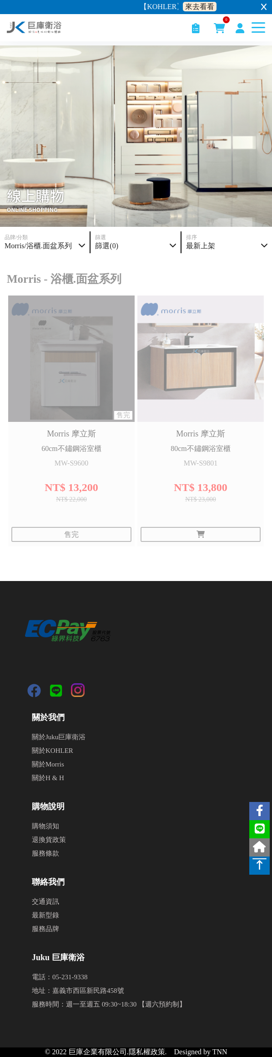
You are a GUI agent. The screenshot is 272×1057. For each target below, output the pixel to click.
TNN (219, 1052)
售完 (71, 534)
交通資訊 (45, 901)
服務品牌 (45, 928)
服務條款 (45, 853)
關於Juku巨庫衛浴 (59, 737)
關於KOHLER (52, 750)
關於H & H (48, 777)
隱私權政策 (147, 1052)
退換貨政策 (49, 839)
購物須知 (45, 826)
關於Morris (48, 764)
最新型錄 (45, 915)
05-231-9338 (70, 977)
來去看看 (199, 6)
